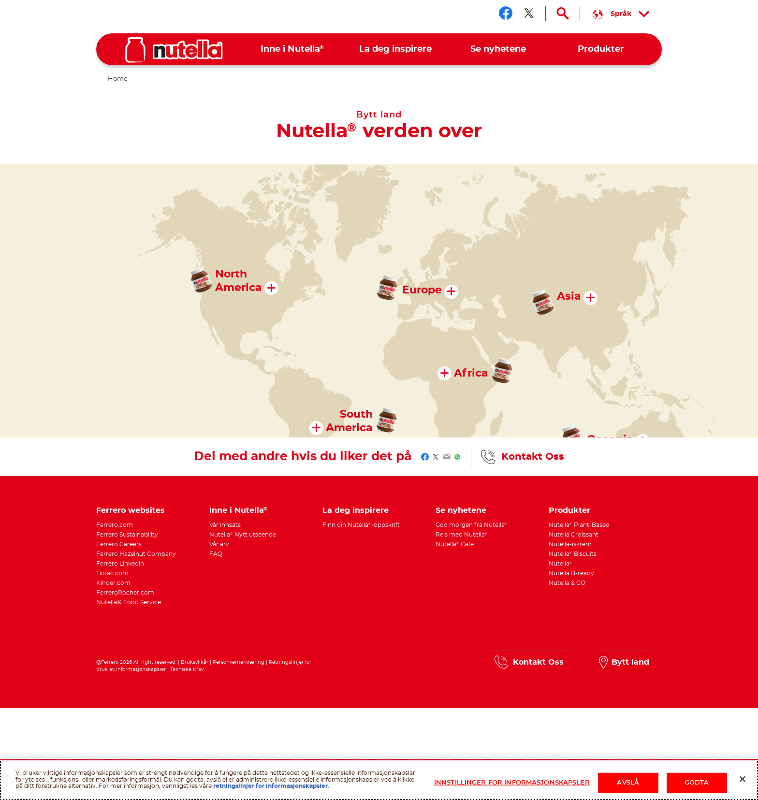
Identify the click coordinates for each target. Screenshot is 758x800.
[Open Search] (562, 13)
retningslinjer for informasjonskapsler (270, 786)
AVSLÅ (628, 783)
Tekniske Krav (187, 669)
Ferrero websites (130, 510)
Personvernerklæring (238, 662)
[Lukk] (742, 779)
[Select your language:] (621, 13)
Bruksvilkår (194, 662)
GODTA (697, 783)
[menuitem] (293, 49)
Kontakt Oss (532, 457)
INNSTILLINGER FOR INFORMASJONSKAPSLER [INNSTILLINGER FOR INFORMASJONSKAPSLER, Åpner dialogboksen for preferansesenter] (512, 783)
